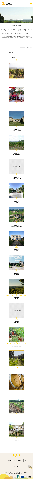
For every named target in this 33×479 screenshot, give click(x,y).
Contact (16, 466)
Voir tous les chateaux (14, 460)
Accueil (13, 25)
